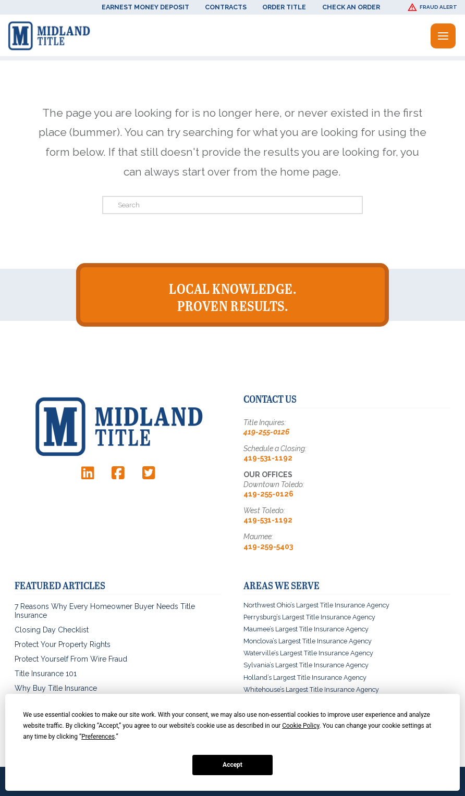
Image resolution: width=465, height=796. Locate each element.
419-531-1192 (267, 458)
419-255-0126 (266, 432)
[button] (434, 7)
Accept (232, 764)
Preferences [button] (98, 736)
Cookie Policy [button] (300, 725)
